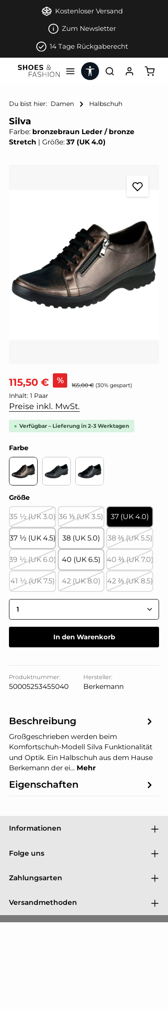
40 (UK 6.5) (81, 559)
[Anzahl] (84, 609)
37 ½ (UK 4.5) (32, 538)
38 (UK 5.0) (81, 538)
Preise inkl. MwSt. (44, 406)
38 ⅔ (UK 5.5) (130, 541)
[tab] (82, 743)
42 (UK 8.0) (83, 584)
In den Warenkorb (84, 637)
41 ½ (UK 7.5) (33, 584)
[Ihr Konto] (129, 71)
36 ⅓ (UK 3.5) (81, 519)
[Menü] (70, 71)
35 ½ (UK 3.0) (32, 519)
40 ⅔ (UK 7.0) (130, 562)
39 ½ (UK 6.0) (32, 562)
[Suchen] (110, 71)
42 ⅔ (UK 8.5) (130, 584)
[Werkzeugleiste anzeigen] (90, 71)
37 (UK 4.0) (130, 516)
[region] (84, 264)
